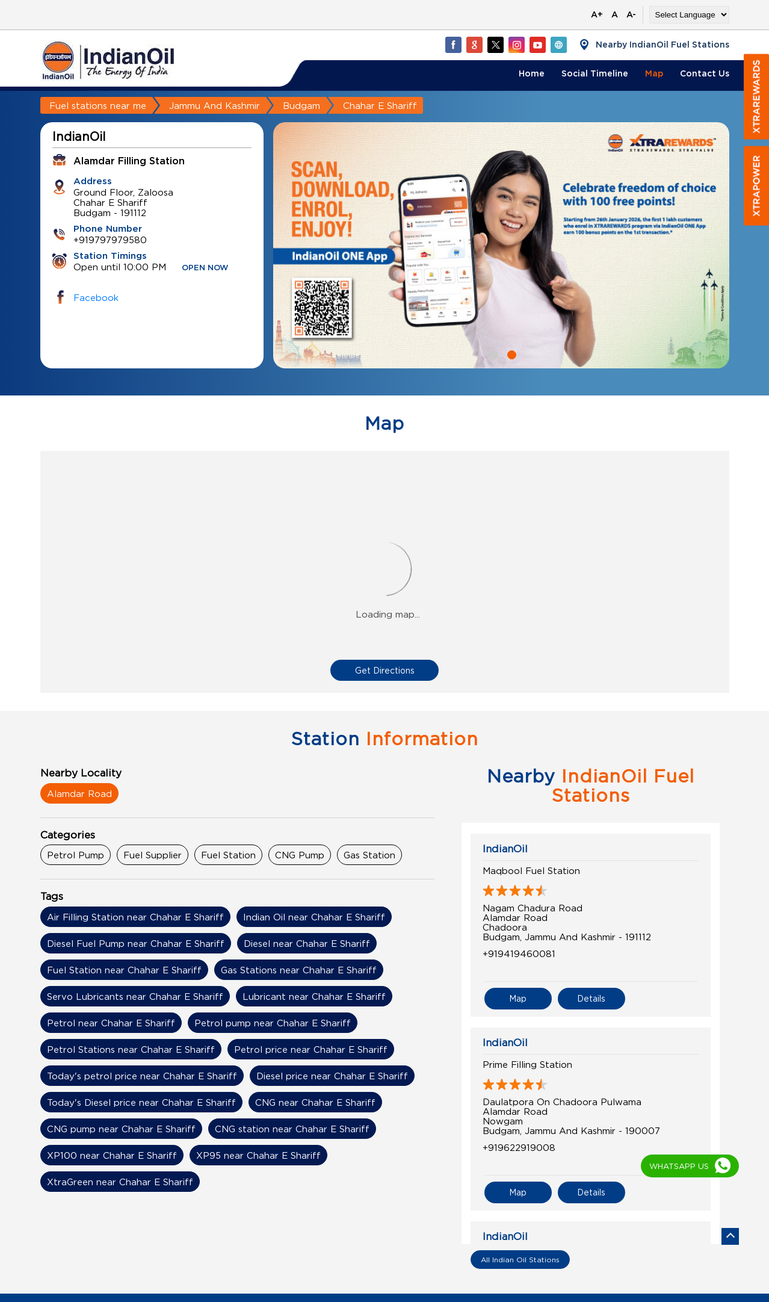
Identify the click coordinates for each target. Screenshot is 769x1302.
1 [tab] (492, 353)
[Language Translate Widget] (689, 14)
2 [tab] (510, 353)
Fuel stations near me (97, 105)
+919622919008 (519, 1147)
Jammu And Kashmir (214, 105)
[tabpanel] (501, 245)
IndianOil (505, 848)
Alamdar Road (79, 793)
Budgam (301, 105)
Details (591, 998)
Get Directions (385, 670)
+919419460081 (519, 953)
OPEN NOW (205, 268)
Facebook (96, 297)
